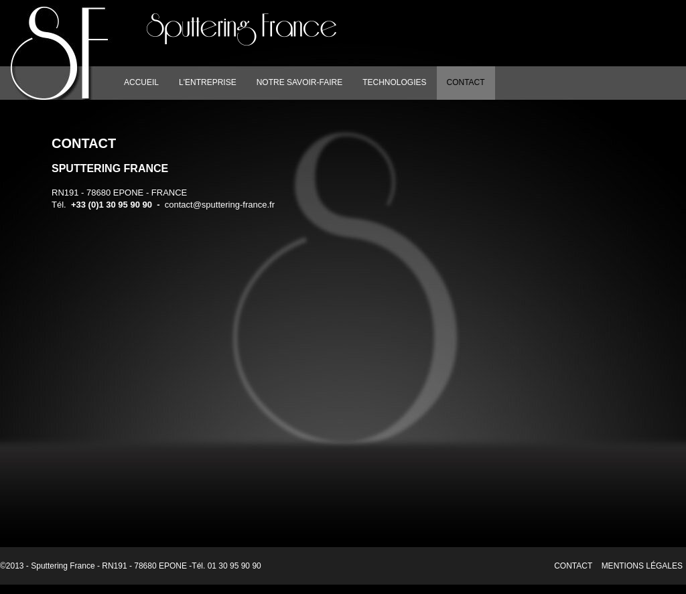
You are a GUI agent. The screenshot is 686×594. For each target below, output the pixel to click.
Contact (573, 566)
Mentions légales (642, 566)
